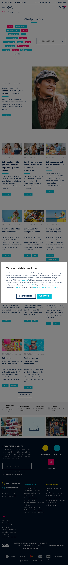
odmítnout (18, 287)
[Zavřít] (65, 264)
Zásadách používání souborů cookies (45, 287)
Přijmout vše (24, 280)
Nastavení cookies (29, 285)
